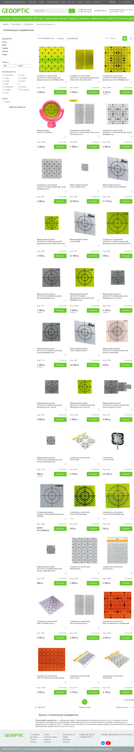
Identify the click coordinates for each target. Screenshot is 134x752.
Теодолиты (73, 18)
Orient (5, 51)
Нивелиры (63, 18)
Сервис (47, 734)
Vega (4, 54)
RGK (4, 45)
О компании (32, 2)
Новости (88, 2)
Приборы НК (111, 18)
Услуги (120, 18)
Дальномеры (84, 18)
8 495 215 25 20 (85, 12)
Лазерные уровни (51, 18)
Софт (40, 18)
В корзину (60, 92)
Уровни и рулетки (98, 18)
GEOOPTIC (7, 39)
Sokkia (5, 48)
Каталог (41, 2)
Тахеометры (16, 18)
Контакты (96, 2)
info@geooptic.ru (100, 10)
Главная (6, 24)
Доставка (71, 2)
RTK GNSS (27, 18)
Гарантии (47, 739)
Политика (66, 739)
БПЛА (35, 18)
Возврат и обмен (50, 737)
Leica (4, 42)
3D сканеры (5, 18)
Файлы (63, 2)
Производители (52, 2)
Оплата (80, 2)
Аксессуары (128, 18)
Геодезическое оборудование (14, 2)
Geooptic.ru (16, 10)
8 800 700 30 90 (85, 10)
